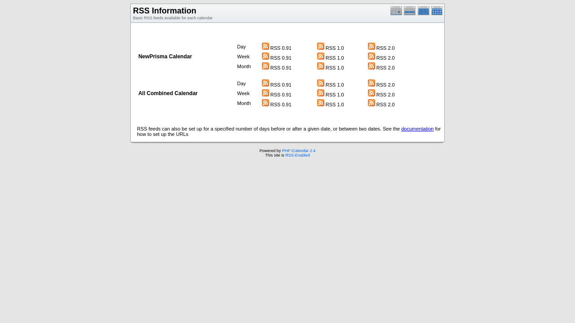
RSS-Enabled (297, 155)
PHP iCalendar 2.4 (298, 150)
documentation (417, 128)
